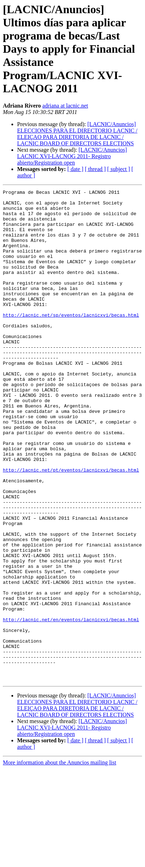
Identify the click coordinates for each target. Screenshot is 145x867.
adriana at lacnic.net (65, 106)
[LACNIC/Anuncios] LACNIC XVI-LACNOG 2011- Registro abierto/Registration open (72, 156)
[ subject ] (118, 169)
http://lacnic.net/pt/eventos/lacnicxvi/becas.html (71, 526)
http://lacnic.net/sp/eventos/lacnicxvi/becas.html (71, 340)
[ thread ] (95, 169)
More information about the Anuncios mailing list (59, 861)
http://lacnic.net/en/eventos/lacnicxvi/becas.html (71, 706)
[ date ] (75, 169)
